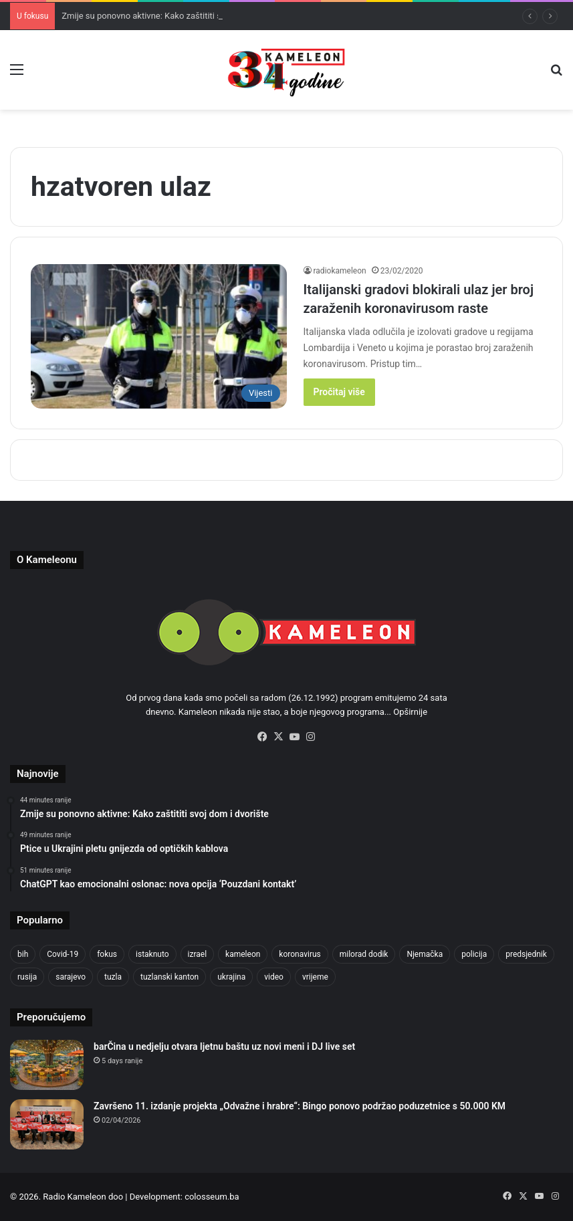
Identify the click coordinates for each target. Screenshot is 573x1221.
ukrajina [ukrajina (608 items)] (231, 977)
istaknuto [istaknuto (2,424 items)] (152, 954)
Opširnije (410, 712)
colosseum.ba (212, 1197)
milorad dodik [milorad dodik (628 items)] (364, 954)
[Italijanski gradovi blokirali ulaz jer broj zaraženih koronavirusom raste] (159, 336)
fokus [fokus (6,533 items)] (107, 954)
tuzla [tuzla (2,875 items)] (113, 977)
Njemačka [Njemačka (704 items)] (425, 954)
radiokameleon (340, 270)
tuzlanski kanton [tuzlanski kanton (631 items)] (169, 977)
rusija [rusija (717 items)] (27, 977)
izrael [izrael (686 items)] (197, 954)
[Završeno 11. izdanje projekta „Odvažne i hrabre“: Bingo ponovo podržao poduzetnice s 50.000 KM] (47, 1124)
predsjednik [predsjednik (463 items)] (526, 954)
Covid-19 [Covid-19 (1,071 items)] (62, 954)
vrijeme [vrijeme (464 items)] (315, 977)
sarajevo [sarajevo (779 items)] (70, 977)
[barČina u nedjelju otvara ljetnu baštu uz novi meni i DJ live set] (47, 1065)
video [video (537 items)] (273, 977)
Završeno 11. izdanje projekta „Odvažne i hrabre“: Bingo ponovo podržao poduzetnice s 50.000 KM (299, 1106)
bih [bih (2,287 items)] (22, 954)
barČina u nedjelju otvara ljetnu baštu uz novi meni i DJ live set (224, 1046)
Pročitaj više (339, 391)
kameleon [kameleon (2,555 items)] (242, 954)
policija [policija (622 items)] (474, 954)
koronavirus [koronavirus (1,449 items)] (299, 954)
